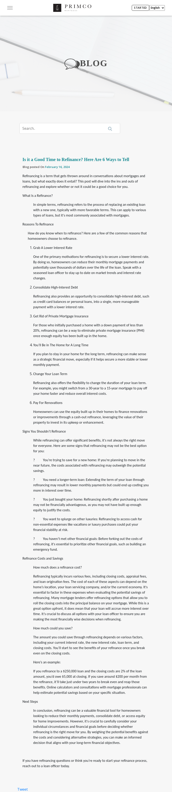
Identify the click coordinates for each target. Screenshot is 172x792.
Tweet (22, 789)
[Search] (65, 128)
